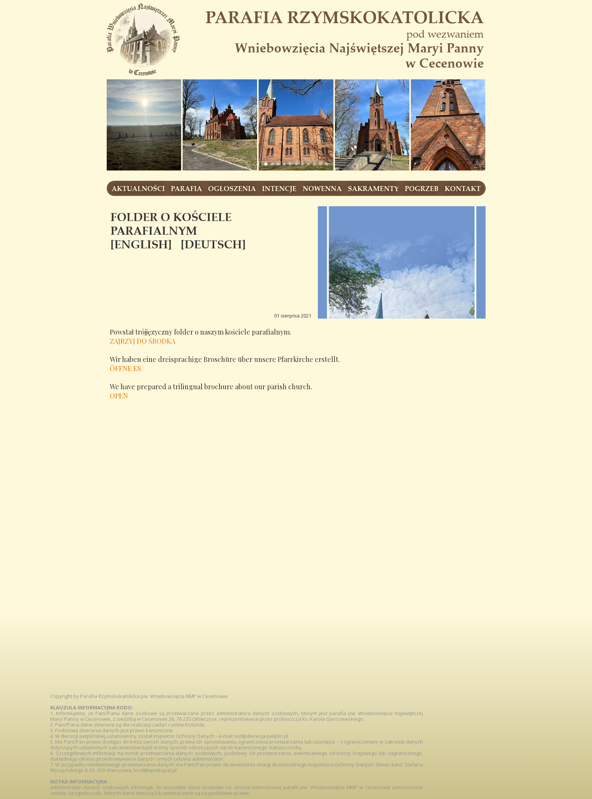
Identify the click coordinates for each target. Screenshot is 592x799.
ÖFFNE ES (125, 368)
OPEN (119, 395)
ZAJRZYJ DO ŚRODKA (142, 341)
